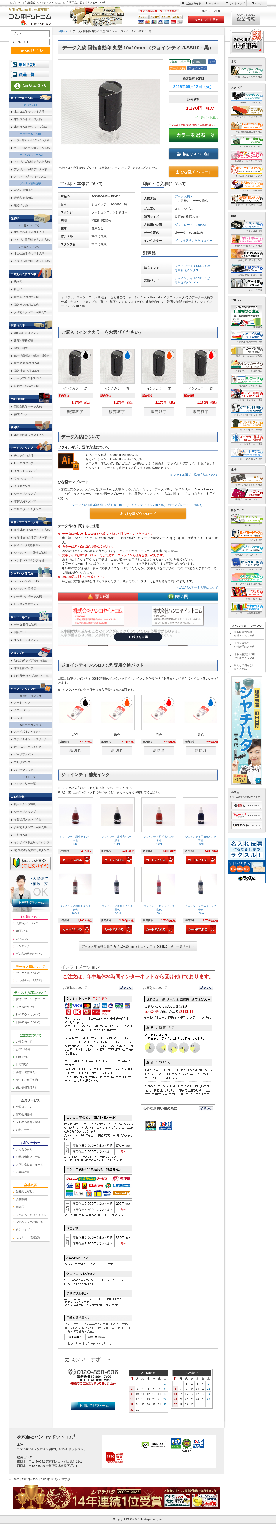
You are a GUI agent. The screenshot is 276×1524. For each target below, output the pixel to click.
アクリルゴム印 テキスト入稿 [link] (32, 161)
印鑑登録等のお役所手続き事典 (244, 645)
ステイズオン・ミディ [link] (27, 731)
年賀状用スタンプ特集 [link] (27, 819)
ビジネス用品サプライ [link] (27, 604)
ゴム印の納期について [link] (29, 953)
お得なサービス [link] (25, 1129)
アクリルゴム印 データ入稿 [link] (30, 169)
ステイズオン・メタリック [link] (30, 739)
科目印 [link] (18, 289)
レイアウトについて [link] (28, 1014)
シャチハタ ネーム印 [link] (26, 581)
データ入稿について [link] (28, 973)
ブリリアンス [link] (22, 762)
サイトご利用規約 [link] (27, 1079)
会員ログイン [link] (24, 1106)
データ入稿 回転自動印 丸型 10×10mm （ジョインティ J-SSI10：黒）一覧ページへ (138, 946)
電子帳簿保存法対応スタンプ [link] (31, 850)
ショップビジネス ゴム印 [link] (29, 378)
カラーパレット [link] (23, 710)
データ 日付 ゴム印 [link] (25, 624)
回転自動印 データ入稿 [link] (28, 406)
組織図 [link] (20, 1206)
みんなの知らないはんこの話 (244, 667)
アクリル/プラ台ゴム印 (30, 155)
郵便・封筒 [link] (21, 348)
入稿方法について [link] (27, 923)
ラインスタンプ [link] (23, 478)
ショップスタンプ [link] (25, 493)
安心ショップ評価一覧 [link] (29, 1222)
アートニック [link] (22, 702)
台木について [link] (24, 938)
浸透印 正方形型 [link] (24, 197)
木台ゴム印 (30, 105)
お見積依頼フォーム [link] (28, 1156)
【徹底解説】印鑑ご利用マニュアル (244, 656)
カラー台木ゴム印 (30, 133)
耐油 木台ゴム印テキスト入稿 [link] (32, 529)
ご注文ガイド (193, 3)
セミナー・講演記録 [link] (28, 1237)
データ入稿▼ (184, 196)
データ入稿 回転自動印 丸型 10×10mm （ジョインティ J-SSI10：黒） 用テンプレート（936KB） (138, 505)
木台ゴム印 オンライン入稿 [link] (30, 126)
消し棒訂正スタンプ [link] (26, 333)
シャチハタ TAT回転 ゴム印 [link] (30, 552)
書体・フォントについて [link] (31, 999)
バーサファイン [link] (23, 754)
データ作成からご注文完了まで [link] (30, 980)
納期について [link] (24, 1057)
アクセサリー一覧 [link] (25, 783)
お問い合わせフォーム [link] (29, 1164)
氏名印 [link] (18, 281)
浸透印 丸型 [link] (21, 205)
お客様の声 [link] (23, 1172)
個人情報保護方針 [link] (27, 1087)
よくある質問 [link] (24, 1149)
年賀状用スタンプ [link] (25, 501)
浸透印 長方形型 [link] (24, 190)
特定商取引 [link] (23, 1064)
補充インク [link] (21, 414)
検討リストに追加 (193, 154)
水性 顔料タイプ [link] (24, 668)
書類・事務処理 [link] (23, 340)
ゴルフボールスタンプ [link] (27, 509)
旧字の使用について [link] (28, 1022)
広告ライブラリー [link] (27, 1229)
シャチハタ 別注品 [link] (25, 588)
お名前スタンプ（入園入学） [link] (31, 312)
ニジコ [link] (18, 717)
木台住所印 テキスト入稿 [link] (29, 232)
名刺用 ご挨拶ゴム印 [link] (26, 386)
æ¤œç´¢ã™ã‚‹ (29, 50)
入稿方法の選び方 (30, 86)
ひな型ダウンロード (194, 172)
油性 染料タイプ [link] (31, 675)
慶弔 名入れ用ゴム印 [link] (26, 297)
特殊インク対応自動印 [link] (27, 545)
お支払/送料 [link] (23, 1049)
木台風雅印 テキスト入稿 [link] (29, 435)
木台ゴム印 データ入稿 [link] (28, 119)
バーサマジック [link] (23, 770)
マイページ (215, 3)
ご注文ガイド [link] (24, 1041)
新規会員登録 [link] (24, 1114)
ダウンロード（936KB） (191, 224)
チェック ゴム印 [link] (24, 455)
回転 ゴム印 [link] (21, 632)
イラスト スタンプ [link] (25, 470)
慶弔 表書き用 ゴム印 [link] (27, 363)
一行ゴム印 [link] (21, 834)
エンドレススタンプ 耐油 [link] (29, 560)
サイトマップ (237, 3)
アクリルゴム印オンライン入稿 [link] (30, 176)
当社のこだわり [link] (25, 1191)
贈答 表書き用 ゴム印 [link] (27, 370)
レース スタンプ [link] (24, 463)
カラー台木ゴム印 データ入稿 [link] (32, 148)
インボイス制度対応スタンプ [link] (31, 842)
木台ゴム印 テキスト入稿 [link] (29, 111)
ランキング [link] (23, 946)
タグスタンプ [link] (22, 486)
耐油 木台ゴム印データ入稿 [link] (30, 537)
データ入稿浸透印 (30, 183)
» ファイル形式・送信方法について (194, 474)
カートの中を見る (206, 19)
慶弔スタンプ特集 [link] (25, 804)
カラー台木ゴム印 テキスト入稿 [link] (31, 140)
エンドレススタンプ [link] (26, 640)
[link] (75, 831)
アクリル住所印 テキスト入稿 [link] (32, 239)
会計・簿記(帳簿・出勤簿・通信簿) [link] (31, 355)
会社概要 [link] (21, 1199)
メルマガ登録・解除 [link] (28, 1122)
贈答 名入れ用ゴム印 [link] (26, 304)
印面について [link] (24, 930)
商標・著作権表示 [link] (27, 1072)
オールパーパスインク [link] (27, 747)
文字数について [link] (25, 1007)
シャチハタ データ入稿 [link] (28, 596)
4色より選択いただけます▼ (194, 240)
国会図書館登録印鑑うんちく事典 (244, 634)
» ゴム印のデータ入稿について (197, 587)
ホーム (259, 3)
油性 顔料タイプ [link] (30, 660)
